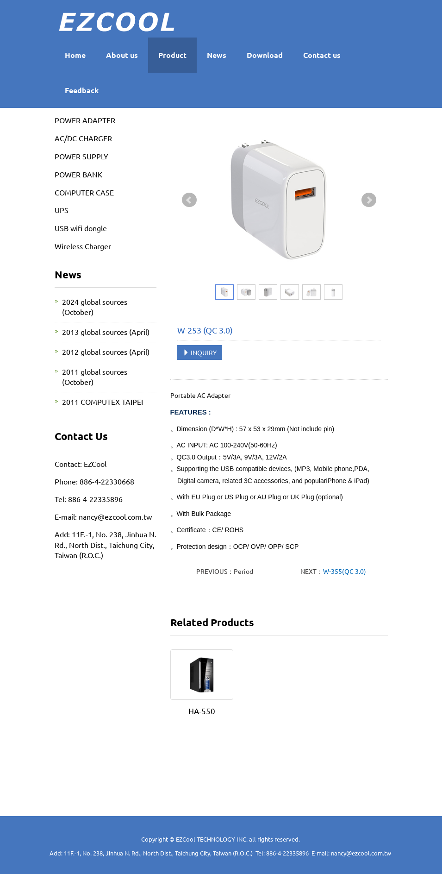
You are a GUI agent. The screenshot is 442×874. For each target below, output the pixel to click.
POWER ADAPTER (85, 120)
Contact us (322, 55)
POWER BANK (78, 174)
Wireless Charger (83, 246)
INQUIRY (200, 352)
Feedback (82, 90)
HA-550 (201, 711)
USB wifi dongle (81, 228)
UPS (61, 209)
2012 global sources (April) (105, 351)
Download (265, 55)
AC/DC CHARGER (83, 138)
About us (122, 55)
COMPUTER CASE (84, 192)
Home (75, 55)
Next (368, 200)
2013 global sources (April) (105, 331)
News (216, 55)
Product (172, 55)
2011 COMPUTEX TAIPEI (102, 401)
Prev (189, 200)
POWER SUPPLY (81, 156)
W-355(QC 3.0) (344, 571)
